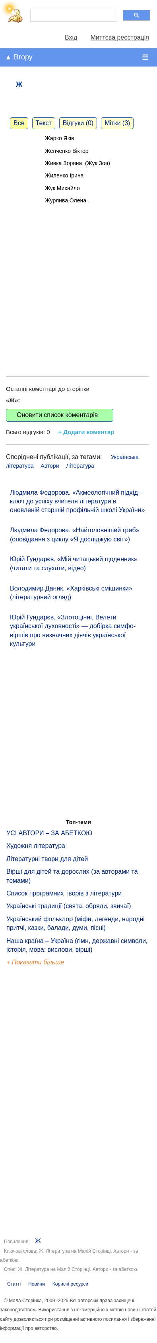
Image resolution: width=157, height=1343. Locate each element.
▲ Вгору (19, 57)
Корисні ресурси (70, 1284)
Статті (14, 1284)
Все (19, 123)
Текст (44, 123)
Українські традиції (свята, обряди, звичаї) (68, 906)
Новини (36, 1284)
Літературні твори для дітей (47, 858)
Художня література (35, 845)
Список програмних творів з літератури (64, 893)
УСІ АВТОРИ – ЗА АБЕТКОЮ (49, 833)
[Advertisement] (74, 282)
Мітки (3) (117, 123)
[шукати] (73, 15)
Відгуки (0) (78, 123)
